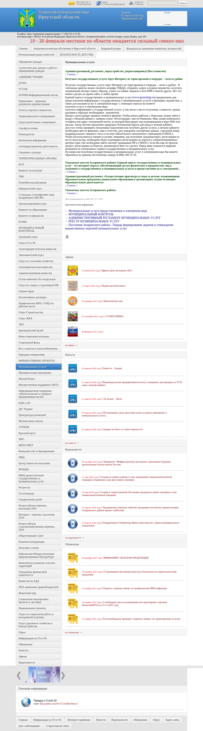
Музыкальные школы (31, 421)
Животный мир (27, 593)
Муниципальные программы (35, 372)
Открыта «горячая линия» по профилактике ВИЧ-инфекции (135, 588)
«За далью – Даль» (113, 398)
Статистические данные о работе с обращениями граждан (39, 69)
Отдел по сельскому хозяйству (36, 261)
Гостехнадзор (26, 493)
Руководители (26, 134)
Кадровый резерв (111, 48)
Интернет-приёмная (78, 719)
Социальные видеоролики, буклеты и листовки (34, 601)
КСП (21, 164)
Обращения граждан (30, 61)
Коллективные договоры (32, 297)
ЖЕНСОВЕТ (26, 445)
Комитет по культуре (30, 170)
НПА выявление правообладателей (38, 587)
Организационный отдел (33, 203)
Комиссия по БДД (29, 581)
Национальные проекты (32, 608)
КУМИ (22, 221)
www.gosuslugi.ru (144, 97)
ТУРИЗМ (24, 427)
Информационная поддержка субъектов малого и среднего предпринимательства (35, 393)
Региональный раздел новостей (36, 54)
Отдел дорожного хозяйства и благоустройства (36, 625)
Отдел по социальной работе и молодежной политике (36, 616)
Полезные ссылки (29, 547)
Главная (23, 48)
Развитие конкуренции (31, 541)
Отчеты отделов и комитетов (35, 110)
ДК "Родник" (26, 409)
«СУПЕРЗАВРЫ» (114, 316)
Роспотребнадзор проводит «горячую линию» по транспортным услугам (141, 618)
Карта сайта (172, 719)
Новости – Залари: (112, 368)
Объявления (25, 644)
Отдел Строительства (31, 312)
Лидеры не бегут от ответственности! (123, 429)
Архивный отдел (28, 236)
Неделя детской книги (113, 285)
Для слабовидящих (29, 725)
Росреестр (24, 487)
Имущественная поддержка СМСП (38, 384)
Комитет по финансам (31, 215)
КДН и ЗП (24, 402)
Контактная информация (33, 140)
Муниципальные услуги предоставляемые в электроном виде (108, 210)
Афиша (23, 656)
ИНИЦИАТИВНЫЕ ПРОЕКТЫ (37, 360)
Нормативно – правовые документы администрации (34, 102)
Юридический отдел (30, 188)
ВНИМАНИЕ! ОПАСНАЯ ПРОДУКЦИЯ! (126, 557)
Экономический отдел (31, 255)
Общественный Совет (31, 535)
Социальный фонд (29, 342)
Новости (23, 650)
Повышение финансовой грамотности (33, 573)
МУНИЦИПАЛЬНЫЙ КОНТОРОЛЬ (32, 229)
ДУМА (23, 83)
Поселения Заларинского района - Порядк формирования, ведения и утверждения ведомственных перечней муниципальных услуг (119, 226)
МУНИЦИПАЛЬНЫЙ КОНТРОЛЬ (91, 214)
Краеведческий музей (31, 330)
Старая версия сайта (57, 725)
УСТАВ (23, 89)
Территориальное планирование (37, 116)
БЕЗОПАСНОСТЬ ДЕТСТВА (76, 54)
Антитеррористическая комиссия (37, 249)
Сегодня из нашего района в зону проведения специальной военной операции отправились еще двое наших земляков (127, 478)
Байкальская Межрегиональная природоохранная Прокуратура (37, 555)
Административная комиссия (35, 273)
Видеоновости (27, 662)
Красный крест (27, 433)
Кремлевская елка (113, 301)
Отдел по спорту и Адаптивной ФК (39, 285)
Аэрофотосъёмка (28, 128)
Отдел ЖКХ (25, 318)
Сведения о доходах (30, 152)
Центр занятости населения (34, 463)
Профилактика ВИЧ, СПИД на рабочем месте (36, 305)
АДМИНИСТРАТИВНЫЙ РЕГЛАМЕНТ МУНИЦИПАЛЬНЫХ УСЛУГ (115, 218)
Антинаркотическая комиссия (35, 267)
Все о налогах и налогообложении (38, 348)
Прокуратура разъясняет (32, 415)
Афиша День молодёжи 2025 (116, 270)
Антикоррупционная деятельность (38, 146)
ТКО (21, 324)
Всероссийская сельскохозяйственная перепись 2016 (37, 526)
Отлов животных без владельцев (37, 279)
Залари (167, 13)
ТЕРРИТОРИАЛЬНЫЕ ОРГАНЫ (37, 158)
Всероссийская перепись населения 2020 (33, 507)
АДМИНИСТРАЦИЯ (31, 76)
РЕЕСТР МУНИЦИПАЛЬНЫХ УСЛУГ (94, 221)
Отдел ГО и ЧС (27, 242)
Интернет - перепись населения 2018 (37, 516)
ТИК (21, 176)
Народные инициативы (32, 354)
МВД (21, 457)
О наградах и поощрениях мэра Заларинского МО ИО (37, 196)
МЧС (21, 439)
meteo (167, 24)
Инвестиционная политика (34, 336)
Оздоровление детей (30, 499)
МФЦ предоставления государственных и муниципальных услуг (32, 478)
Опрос (22, 632)
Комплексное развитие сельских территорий (37, 564)
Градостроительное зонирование (37, 122)
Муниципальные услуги (32, 366)
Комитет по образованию (33, 209)
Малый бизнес (27, 378)
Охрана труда (26, 291)
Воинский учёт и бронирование (36, 451)
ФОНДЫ (24, 469)
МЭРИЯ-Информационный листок (38, 95)
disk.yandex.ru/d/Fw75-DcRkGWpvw (58, 703)
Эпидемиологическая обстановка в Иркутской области (64, 48)
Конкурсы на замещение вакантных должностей (153, 48)
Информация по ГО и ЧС (33, 638)
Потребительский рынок (33, 182)
